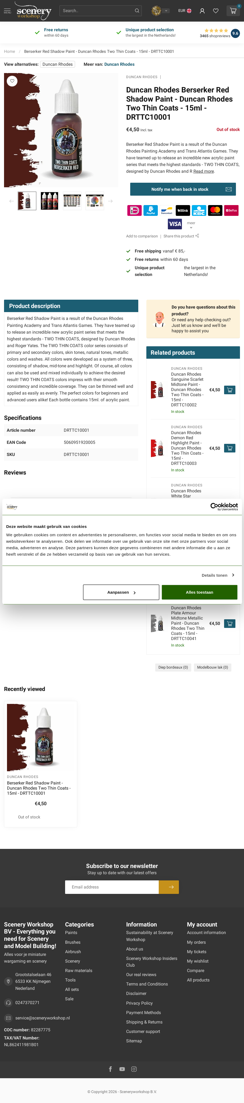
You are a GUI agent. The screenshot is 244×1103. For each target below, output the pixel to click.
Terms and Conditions (147, 984)
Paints (71, 932)
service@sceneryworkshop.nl (42, 1018)
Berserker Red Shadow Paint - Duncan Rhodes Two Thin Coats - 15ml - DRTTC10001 (99, 51)
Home (9, 51)
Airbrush (73, 951)
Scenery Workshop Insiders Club (151, 962)
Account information (206, 932)
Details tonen (214, 575)
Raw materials (78, 970)
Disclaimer (136, 993)
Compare (195, 970)
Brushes (72, 942)
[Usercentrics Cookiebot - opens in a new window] (214, 507)
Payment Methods (143, 1012)
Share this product (181, 236)
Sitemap (134, 1040)
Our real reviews (141, 974)
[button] (185, 10)
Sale (69, 998)
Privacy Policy (139, 1003)
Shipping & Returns (144, 1022)
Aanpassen (121, 592)
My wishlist (197, 961)
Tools (70, 980)
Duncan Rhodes (58, 64)
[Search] (137, 10)
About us (134, 949)
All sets (72, 989)
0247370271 (27, 1002)
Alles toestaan (199, 592)
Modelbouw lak (212, 667)
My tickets (196, 951)
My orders (196, 942)
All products (198, 980)
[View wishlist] (215, 10)
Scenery (72, 961)
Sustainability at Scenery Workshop (149, 936)
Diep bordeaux (173, 667)
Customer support (143, 1031)
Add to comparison (142, 236)
